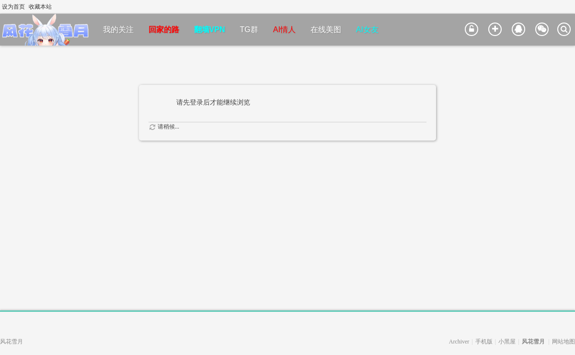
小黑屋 (507, 341)
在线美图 (325, 29)
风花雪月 (533, 341)
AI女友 (367, 29)
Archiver (459, 341)
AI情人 (284, 29)
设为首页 (13, 6)
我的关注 (118, 29)
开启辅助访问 (561, 6)
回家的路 (164, 29)
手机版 (484, 341)
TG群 (249, 29)
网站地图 (563, 341)
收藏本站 (40, 6)
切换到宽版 (569, 6)
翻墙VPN (209, 29)
